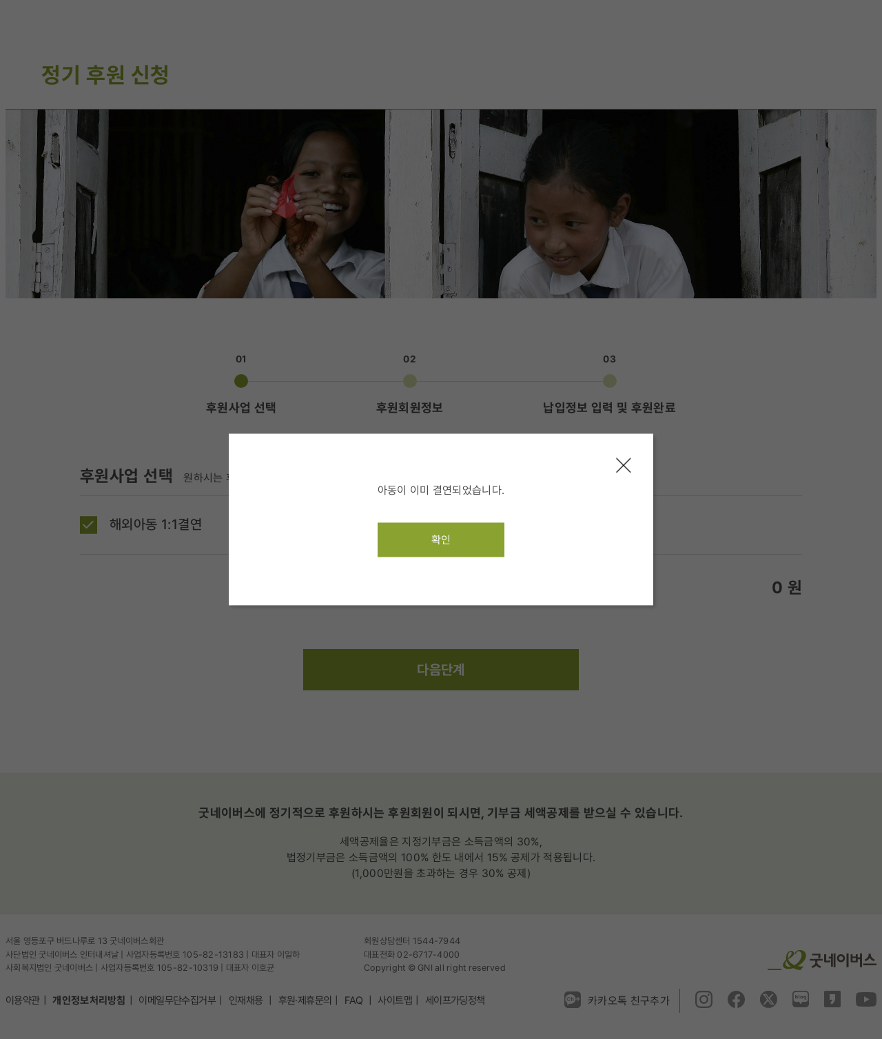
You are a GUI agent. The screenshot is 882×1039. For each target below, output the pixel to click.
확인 (441, 539)
